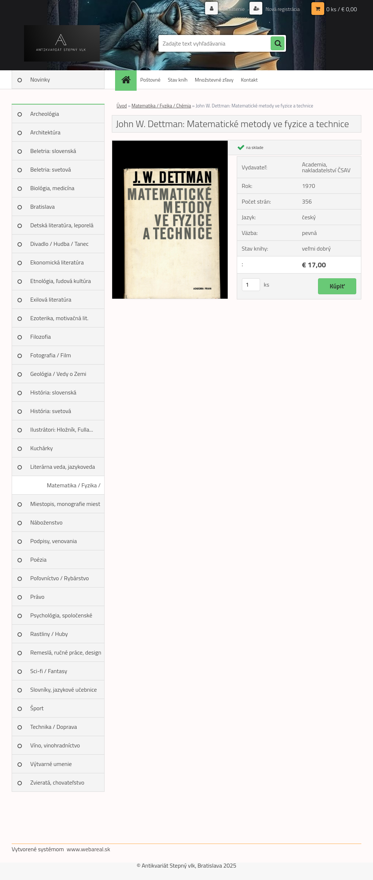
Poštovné (150, 79)
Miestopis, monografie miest (65, 503)
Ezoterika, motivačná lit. (59, 318)
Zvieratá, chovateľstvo (57, 782)
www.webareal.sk (88, 849)
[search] (277, 44)
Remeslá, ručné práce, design (65, 652)
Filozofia (40, 336)
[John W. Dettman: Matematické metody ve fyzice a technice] (170, 143)
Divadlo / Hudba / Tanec (59, 243)
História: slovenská (53, 392)
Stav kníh (178, 79)
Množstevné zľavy (214, 79)
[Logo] (62, 43)
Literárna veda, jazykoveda (62, 466)
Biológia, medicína (52, 188)
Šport (37, 708)
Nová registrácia (282, 9)
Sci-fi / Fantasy (48, 671)
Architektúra (45, 132)
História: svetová (50, 410)
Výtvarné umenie (51, 763)
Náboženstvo (46, 522)
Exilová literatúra (50, 299)
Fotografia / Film (50, 355)
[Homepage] (128, 79)
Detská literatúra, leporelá (62, 225)
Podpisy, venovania (53, 541)
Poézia (38, 559)
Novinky (40, 79)
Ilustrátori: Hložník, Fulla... (61, 429)
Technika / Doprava (53, 726)
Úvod (122, 105)
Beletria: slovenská (53, 150)
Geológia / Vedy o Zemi (58, 373)
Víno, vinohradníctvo (55, 745)
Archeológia (44, 113)
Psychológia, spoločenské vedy (61, 618)
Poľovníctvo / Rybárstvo (59, 578)
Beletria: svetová (50, 169)
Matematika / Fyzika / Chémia (74, 488)
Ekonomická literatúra (57, 262)
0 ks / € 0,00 (341, 9)
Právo (37, 596)
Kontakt (249, 79)
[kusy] (251, 284)
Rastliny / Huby (49, 633)
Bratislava (42, 206)
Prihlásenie (233, 9)
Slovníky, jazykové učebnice (63, 689)
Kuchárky (41, 448)
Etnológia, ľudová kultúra (60, 280)
